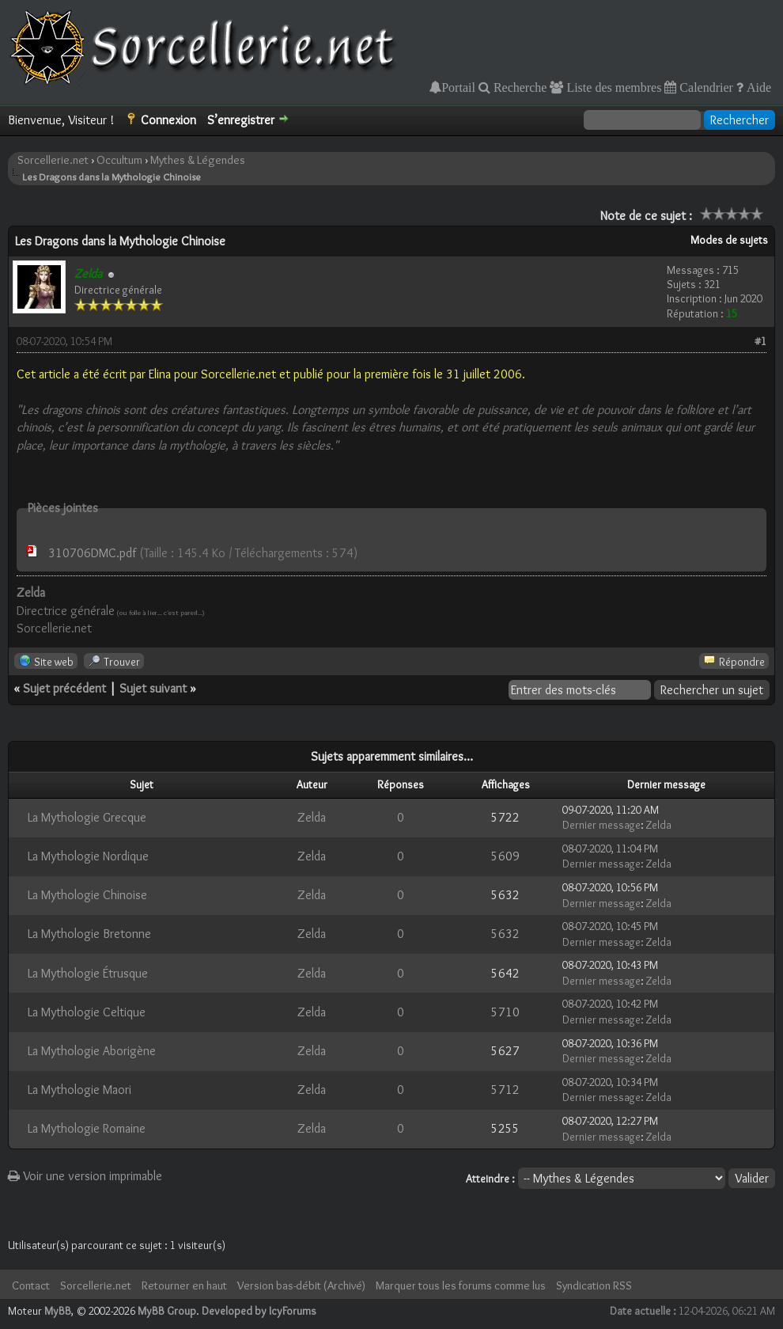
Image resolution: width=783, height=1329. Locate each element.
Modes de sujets (729, 240)
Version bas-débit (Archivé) (301, 1285)
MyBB (57, 1311)
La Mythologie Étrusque (88, 973)
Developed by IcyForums (259, 1311)
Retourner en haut (184, 1285)
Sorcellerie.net (53, 160)
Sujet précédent (64, 688)
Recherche (518, 87)
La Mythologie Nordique (88, 856)
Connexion (168, 119)
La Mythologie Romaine (87, 1128)
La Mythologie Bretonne (89, 933)
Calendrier (704, 87)
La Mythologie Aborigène (92, 1050)
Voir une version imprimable (85, 1175)
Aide (757, 87)
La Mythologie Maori (79, 1089)
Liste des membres (612, 87)
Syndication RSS (594, 1285)
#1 (760, 341)
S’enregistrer (240, 119)
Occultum (119, 160)
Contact (31, 1285)
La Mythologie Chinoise (87, 894)
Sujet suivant (153, 688)
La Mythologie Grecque (87, 817)
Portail (458, 87)
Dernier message (601, 825)
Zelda (311, 817)
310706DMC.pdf (92, 552)
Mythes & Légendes (197, 160)
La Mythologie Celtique (87, 1012)
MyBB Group (167, 1311)
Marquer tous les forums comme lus (461, 1285)
